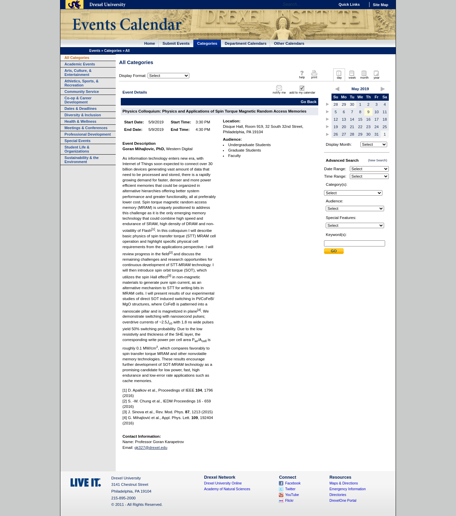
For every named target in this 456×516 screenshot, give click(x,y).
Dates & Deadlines (80, 108)
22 (360, 127)
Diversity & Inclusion (82, 115)
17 (376, 119)
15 (360, 119)
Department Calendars (246, 43)
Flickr (289, 500)
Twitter (290, 489)
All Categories (76, 58)
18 (385, 119)
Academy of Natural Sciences (227, 489)
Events (94, 51)
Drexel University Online (223, 483)
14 (352, 119)
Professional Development (87, 134)
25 (385, 127)
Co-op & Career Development (78, 100)
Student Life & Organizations (77, 149)
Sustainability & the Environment (81, 160)
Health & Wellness (80, 121)
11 (385, 112)
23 (368, 127)
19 (336, 127)
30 (352, 104)
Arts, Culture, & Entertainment (78, 72)
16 (368, 119)
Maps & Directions (343, 483)
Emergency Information (347, 489)
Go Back (309, 102)
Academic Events (79, 64)
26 (336, 134)
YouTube (292, 495)
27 (344, 134)
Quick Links (349, 4)
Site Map (380, 5)
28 (336, 104)
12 (336, 119)
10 (376, 112)
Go (328, 4)
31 (376, 134)
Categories (207, 43)
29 (344, 104)
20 (344, 127)
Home (149, 43)
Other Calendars (289, 43)
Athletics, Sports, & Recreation (81, 83)
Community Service (81, 92)
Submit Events (176, 43)
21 (352, 127)
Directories (337, 495)
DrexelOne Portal (342, 500)
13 (344, 119)
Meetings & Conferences (86, 128)
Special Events (77, 141)
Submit (334, 251)
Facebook (293, 483)
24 (376, 127)
